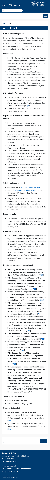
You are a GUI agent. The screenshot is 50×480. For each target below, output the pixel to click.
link (9, 420)
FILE (41, 275)
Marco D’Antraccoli (11, 5)
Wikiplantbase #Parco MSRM (26, 190)
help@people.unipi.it (10, 471)
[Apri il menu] (45, 16)
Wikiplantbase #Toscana (30, 187)
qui (28, 105)
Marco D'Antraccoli (12, 477)
